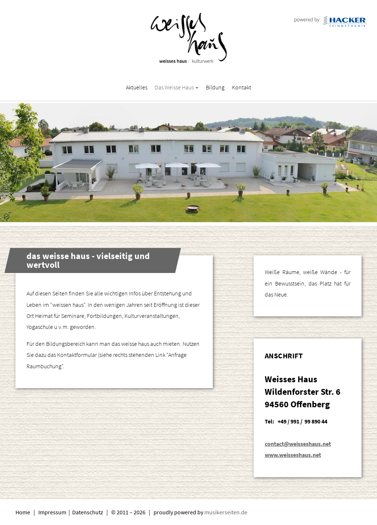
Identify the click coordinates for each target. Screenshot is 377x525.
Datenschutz (88, 512)
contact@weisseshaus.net (298, 443)
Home (22, 512)
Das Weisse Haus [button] (176, 87)
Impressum (52, 512)
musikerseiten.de (225, 512)
